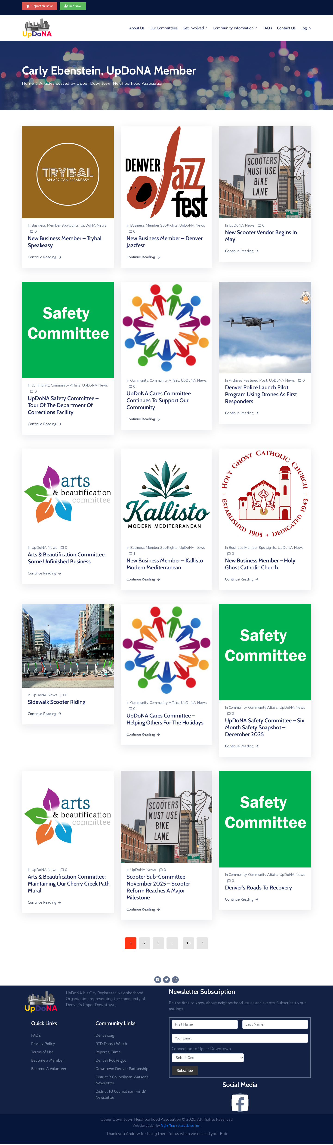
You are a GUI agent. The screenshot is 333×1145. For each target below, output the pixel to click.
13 (188, 943)
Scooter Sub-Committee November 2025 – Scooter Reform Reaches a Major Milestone (158, 887)
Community (40, 385)
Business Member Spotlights (55, 225)
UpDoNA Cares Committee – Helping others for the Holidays (165, 719)
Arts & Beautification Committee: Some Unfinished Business (67, 558)
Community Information (235, 28)
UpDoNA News (93, 225)
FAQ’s (267, 28)
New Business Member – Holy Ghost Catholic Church (260, 564)
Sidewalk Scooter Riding (56, 702)
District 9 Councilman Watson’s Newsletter (122, 1080)
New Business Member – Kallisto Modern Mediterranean (164, 564)
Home (28, 83)
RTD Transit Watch (111, 1043)
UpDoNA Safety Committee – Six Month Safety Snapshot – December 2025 (264, 727)
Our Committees (164, 28)
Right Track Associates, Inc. (180, 1125)
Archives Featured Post (248, 380)
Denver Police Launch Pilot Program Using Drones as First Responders (261, 394)
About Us (137, 28)
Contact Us (286, 28)
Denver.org (105, 1035)
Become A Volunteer (48, 1068)
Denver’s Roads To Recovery (258, 887)
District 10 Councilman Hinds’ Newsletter (121, 1094)
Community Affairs (65, 385)
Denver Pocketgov (111, 1060)
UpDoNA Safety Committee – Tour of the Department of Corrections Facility (63, 405)
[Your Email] (240, 1038)
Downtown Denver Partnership (122, 1068)
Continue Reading (45, 257)
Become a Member (47, 1060)
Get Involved (195, 28)
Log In (306, 28)
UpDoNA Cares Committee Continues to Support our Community (158, 400)
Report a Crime (108, 1052)
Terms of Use (42, 1052)
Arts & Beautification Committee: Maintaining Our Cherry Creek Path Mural (69, 883)
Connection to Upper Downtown (201, 1048)
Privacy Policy (43, 1043)
